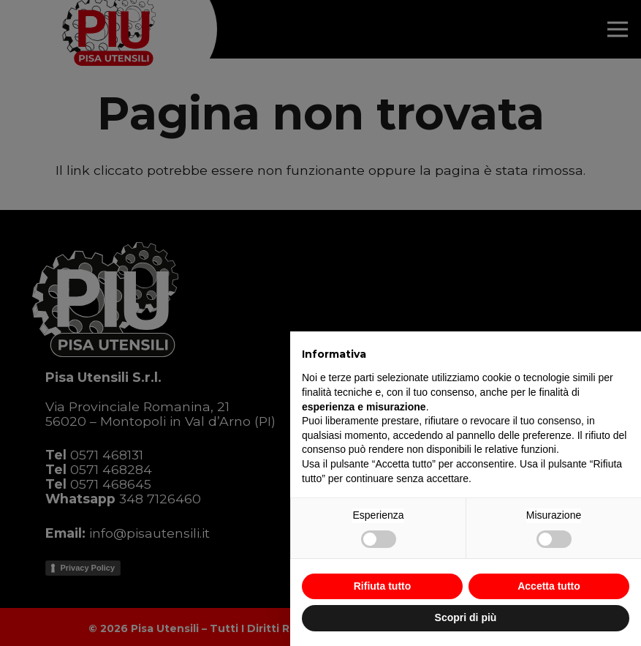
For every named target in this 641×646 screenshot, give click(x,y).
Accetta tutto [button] (548, 586)
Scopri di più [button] (466, 617)
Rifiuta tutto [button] (382, 586)
